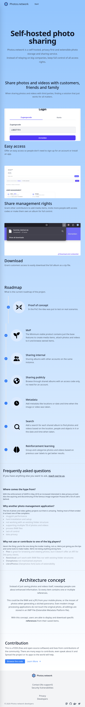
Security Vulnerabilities (42, 687)
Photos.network (19, 4)
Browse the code (15, 661)
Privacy (42, 695)
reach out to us (56, 475)
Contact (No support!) (42, 684)
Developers (42, 698)
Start (37, 4)
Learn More (34, 661)
